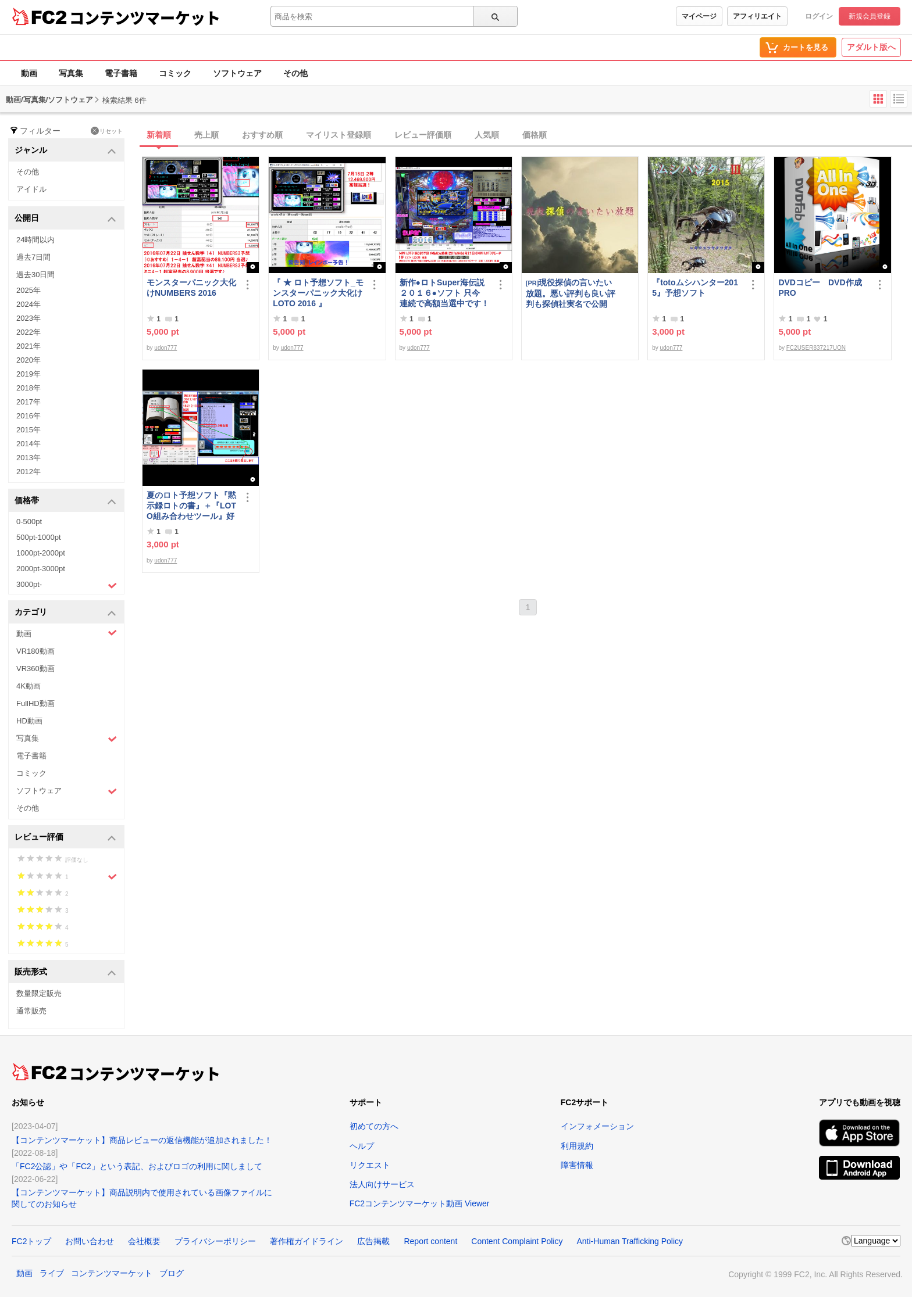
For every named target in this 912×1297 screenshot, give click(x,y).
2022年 (28, 332)
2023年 (28, 318)
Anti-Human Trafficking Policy (629, 1241)
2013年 (28, 457)
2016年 (28, 415)
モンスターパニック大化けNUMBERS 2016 (191, 288)
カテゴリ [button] (65, 612)
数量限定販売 (39, 993)
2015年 (28, 429)
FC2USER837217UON (816, 348)
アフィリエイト (757, 16)
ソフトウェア (237, 73)
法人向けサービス (382, 1184)
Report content (430, 1241)
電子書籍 (121, 73)
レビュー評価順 (422, 134)
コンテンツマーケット (144, 17)
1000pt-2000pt (40, 553)
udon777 (165, 348)
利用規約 (577, 1146)
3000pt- (66, 585)
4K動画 (28, 686)
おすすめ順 (262, 134)
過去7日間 (33, 257)
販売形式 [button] (65, 972)
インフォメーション (597, 1126)
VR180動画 (35, 651)
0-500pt (29, 521)
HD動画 (29, 720)
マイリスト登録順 (338, 134)
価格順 (534, 134)
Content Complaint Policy (516, 1241)
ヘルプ (362, 1146)
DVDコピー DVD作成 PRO (819, 288)
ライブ (52, 1273)
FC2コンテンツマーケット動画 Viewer (420, 1203)
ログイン (819, 16)
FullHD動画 (35, 703)
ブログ (171, 1273)
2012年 (28, 471)
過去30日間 (35, 274)
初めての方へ (374, 1126)
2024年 (28, 304)
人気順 (487, 134)
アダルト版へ (871, 47)
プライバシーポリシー (215, 1241)
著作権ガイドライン (306, 1241)
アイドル (31, 189)
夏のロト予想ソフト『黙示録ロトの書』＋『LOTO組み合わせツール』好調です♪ (191, 505)
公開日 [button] (65, 218)
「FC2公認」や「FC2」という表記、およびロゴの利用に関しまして (137, 1166)
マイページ (699, 16)
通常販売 (31, 1010)
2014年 (28, 443)
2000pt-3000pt (40, 568)
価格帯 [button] (65, 501)
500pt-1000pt (38, 537)
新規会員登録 (869, 16)
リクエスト (370, 1165)
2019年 (28, 374)
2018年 (28, 388)
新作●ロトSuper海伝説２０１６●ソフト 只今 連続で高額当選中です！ (444, 293)
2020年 (28, 360)
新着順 (159, 134)
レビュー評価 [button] (65, 837)
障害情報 (577, 1165)
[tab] (527, 135)
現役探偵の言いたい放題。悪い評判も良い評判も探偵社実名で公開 (570, 293)
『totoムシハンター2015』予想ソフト (695, 288)
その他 (295, 73)
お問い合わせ (89, 1241)
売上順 (206, 134)
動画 (29, 73)
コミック (175, 73)
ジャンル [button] (65, 150)
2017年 (28, 401)
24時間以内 (35, 239)
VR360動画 (35, 668)
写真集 (71, 73)
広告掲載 (373, 1241)
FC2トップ (31, 1241)
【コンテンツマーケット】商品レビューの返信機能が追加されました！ (142, 1140)
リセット (107, 131)
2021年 (28, 346)
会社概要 (144, 1241)
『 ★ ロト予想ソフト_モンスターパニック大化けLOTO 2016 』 (318, 293)
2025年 (28, 290)
